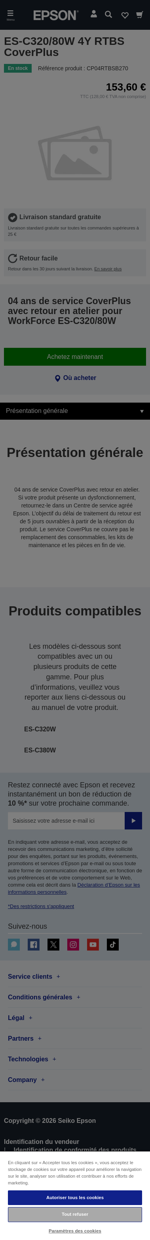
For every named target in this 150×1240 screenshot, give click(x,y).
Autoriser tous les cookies (75, 1197)
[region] (75, 1195)
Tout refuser (75, 1214)
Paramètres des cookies (75, 1230)
